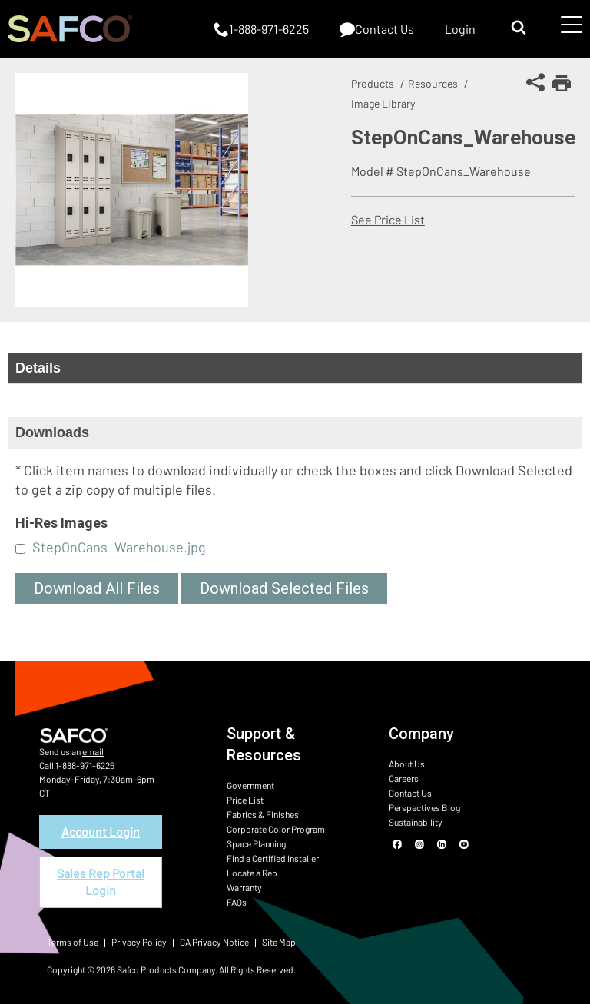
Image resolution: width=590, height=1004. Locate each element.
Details (38, 368)
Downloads (52, 432)
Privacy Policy (139, 941)
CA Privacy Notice (214, 941)
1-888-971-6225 (84, 765)
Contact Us (410, 792)
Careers (404, 778)
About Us (407, 763)
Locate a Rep (252, 872)
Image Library (383, 103)
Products (372, 83)
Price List (245, 799)
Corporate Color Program (276, 828)
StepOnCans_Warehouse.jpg (119, 546)
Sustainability (415, 822)
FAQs (237, 901)
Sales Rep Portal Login (100, 881)
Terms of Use (72, 941)
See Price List (388, 219)
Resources (433, 83)
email (93, 751)
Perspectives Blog (424, 807)
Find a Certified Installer (273, 858)
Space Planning (256, 843)
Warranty (244, 887)
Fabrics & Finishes (263, 814)
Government (250, 785)
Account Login (100, 831)
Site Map (279, 941)
